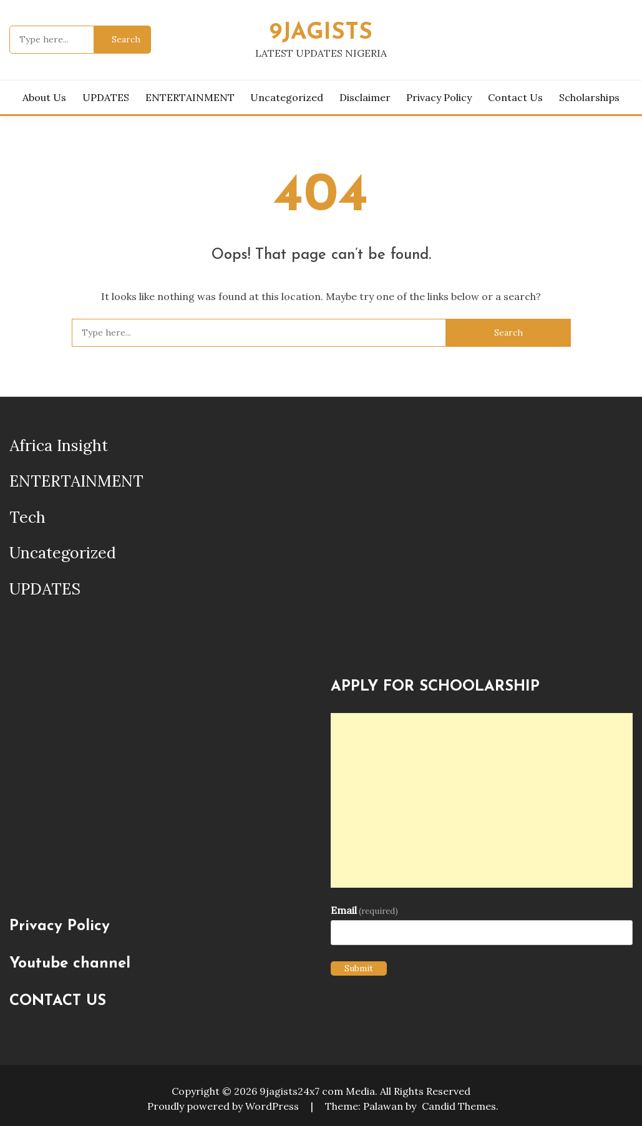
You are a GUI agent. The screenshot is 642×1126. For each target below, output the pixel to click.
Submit (358, 968)
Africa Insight (58, 445)
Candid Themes (459, 1106)
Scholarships (589, 97)
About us (44, 97)
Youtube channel (69, 963)
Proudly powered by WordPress (224, 1106)
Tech (27, 517)
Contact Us (515, 97)
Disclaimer (365, 97)
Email (364, 910)
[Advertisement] (482, 800)
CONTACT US (57, 1001)
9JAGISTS (321, 32)
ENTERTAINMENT (190, 97)
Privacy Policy (439, 97)
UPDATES (105, 97)
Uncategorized (286, 97)
